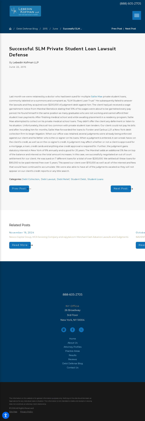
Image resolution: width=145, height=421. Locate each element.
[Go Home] (11, 29)
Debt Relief (63, 179)
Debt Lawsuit (48, 179)
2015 (45, 28)
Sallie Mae (96, 96)
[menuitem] (72, 338)
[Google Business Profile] (63, 329)
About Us (72, 343)
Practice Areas (72, 351)
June (55, 28)
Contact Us (72, 367)
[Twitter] (81, 329)
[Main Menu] (136, 15)
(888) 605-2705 (130, 3)
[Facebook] (72, 329)
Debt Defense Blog (27, 28)
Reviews (72, 359)
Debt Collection (30, 179)
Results (72, 355)
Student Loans (95, 179)
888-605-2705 (72, 294)
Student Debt (78, 179)
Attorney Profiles (72, 347)
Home (72, 338)
